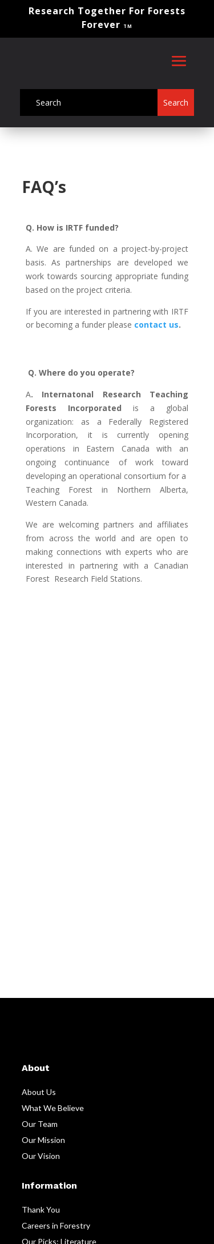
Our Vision (41, 1156)
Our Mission (43, 1140)
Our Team (40, 1124)
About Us (39, 1092)
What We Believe (53, 1108)
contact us (156, 324)
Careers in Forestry (56, 1225)
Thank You (41, 1209)
